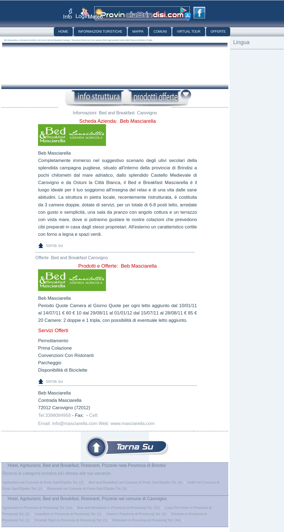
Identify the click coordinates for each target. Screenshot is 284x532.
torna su (54, 245)
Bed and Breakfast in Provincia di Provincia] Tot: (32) (118, 508)
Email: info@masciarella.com (67, 423)
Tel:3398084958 (54, 415)
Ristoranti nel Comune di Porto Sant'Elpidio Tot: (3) (87, 489)
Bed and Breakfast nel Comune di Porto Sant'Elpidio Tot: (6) (135, 482)
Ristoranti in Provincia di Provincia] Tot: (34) (147, 520)
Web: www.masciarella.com (127, 423)
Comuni (160, 31)
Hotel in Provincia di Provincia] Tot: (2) (136, 514)
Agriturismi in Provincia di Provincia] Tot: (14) (37, 508)
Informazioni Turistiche (100, 31)
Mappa (137, 31)
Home (63, 31)
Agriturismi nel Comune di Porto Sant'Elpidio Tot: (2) (42, 482)
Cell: (93, 415)
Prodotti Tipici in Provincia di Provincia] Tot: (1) (71, 520)
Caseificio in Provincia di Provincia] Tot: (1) (68, 514)
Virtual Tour (189, 31)
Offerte (218, 31)
